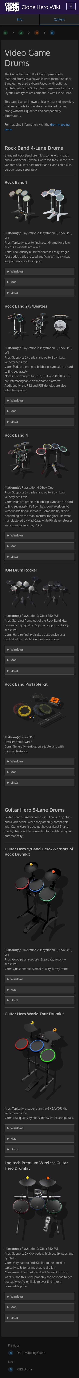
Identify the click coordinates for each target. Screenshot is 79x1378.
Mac (13, 282)
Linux (14, 292)
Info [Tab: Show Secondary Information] (19, 19)
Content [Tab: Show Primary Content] (59, 19)
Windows (17, 271)
